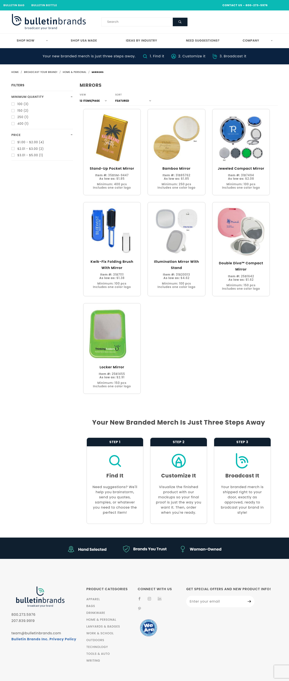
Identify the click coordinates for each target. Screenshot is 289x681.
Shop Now (32, 40)
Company (258, 40)
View (83, 94)
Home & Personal (101, 619)
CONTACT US (232, 5)
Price (16, 135)
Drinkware (95, 613)
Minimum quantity (28, 97)
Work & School (100, 633)
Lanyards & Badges (103, 626)
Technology (97, 647)
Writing (93, 660)
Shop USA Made (84, 40)
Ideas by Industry (141, 40)
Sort (118, 94)
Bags (90, 606)
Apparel (93, 599)
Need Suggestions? (202, 40)
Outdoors (95, 640)
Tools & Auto (98, 654)
